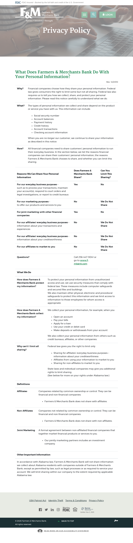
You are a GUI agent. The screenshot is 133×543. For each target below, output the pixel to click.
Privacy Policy (96, 501)
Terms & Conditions (76, 501)
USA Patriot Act (37, 501)
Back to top (66, 521)
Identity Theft (55, 501)
